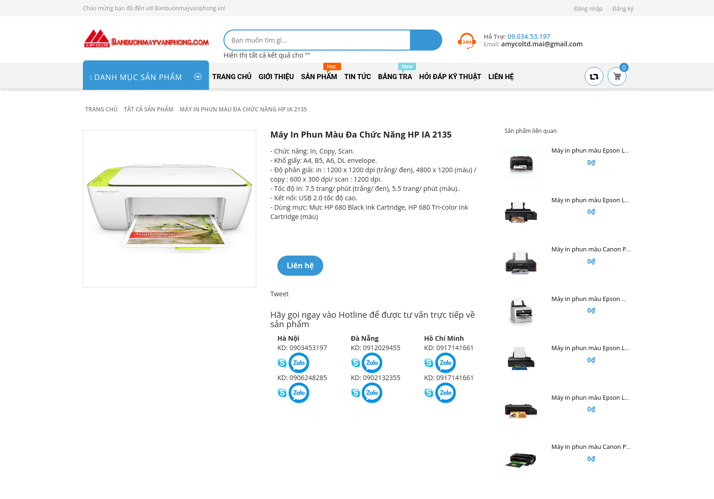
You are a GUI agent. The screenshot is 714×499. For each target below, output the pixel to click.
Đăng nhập (588, 9)
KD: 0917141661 (449, 347)
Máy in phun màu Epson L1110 (595, 150)
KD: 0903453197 (302, 347)
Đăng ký (622, 9)
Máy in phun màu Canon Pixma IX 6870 (606, 446)
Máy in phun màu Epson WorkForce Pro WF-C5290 (622, 298)
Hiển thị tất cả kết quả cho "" (266, 55)
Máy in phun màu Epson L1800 (595, 348)
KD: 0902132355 (376, 377)
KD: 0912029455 (376, 347)
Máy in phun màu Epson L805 (593, 200)
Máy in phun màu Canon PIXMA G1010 (606, 249)
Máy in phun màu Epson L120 (593, 397)
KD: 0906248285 (302, 377)
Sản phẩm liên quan (531, 131)
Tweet (279, 293)
